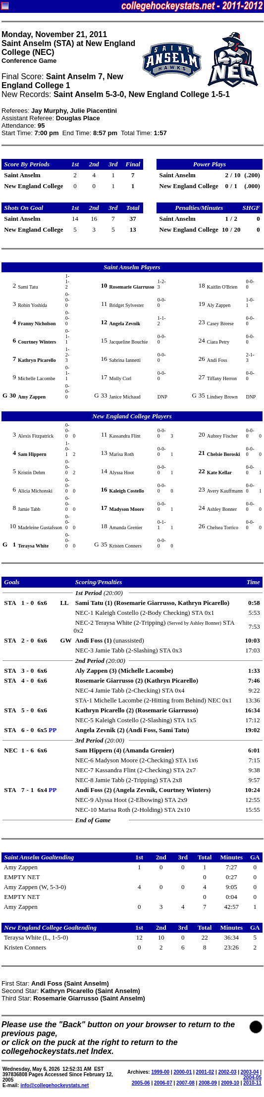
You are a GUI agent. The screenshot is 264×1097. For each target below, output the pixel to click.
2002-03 (227, 1072)
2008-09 (208, 1083)
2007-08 (185, 1083)
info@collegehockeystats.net (54, 1085)
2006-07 (163, 1083)
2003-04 (250, 1072)
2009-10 (230, 1083)
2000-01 (183, 1072)
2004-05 (252, 1077)
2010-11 (252, 1083)
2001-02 (205, 1072)
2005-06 (141, 1083)
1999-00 (160, 1072)
